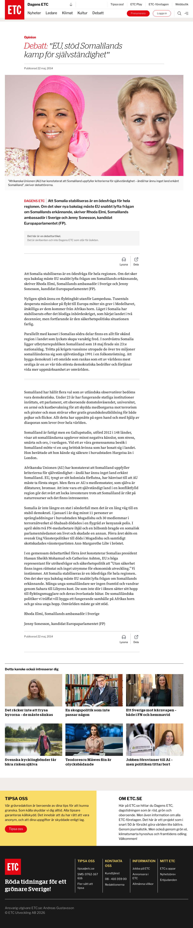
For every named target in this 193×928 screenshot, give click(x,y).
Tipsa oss (16, 829)
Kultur (82, 13)
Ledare (51, 13)
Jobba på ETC (141, 868)
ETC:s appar (168, 868)
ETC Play (136, 4)
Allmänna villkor (143, 884)
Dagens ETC (50, 4)
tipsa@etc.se (85, 868)
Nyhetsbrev (168, 874)
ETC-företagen (159, 4)
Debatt (98, 13)
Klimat (67, 13)
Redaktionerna (114, 884)
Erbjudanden (168, 880)
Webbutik (181, 4)
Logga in (162, 13)
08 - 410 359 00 (116, 879)
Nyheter (34, 13)
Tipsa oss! (117, 4)
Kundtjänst (112, 873)
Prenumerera (138, 13)
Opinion (30, 37)
